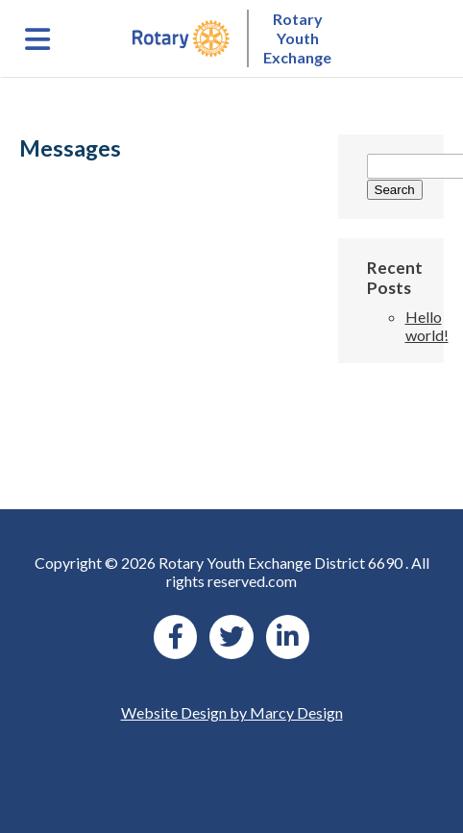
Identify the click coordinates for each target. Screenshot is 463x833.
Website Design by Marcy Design (232, 712)
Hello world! (427, 325)
